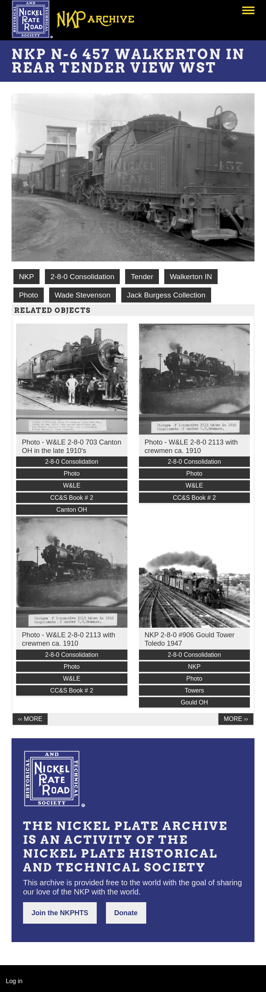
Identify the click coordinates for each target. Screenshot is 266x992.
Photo (28, 295)
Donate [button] (126, 913)
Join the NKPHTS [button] (59, 913)
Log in (14, 981)
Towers (194, 690)
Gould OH (194, 702)
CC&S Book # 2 (71, 497)
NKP (26, 277)
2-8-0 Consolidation (82, 277)
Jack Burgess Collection (166, 295)
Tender (142, 277)
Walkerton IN (191, 277)
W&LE (71, 485)
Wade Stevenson (82, 295)
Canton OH (71, 509)
